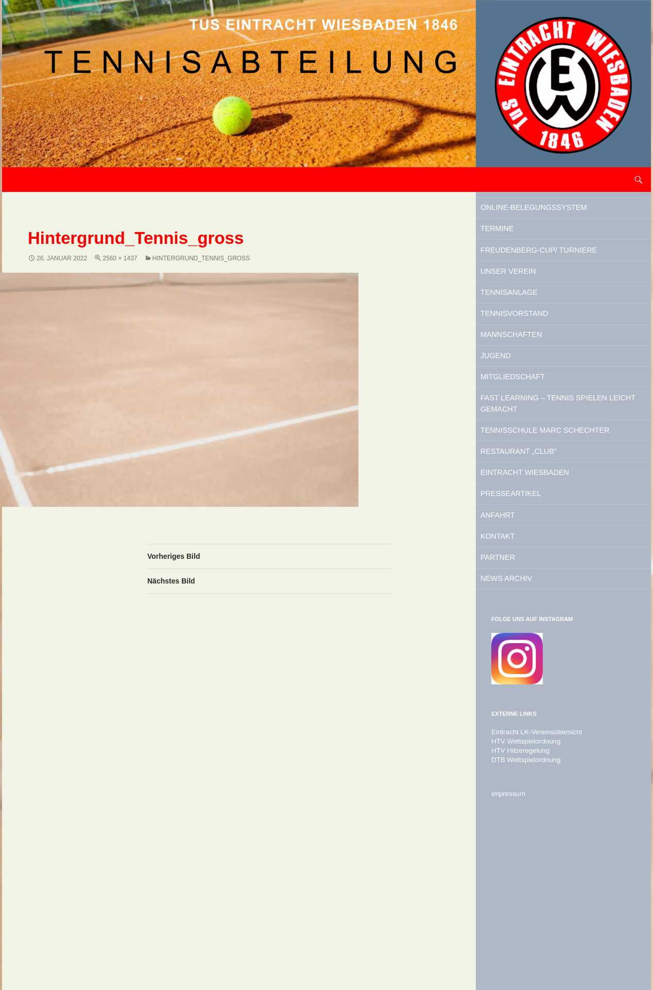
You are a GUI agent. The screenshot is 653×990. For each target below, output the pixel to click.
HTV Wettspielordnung (522, 883)
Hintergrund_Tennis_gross (201, 258)
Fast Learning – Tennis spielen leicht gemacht (559, 485)
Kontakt (515, 665)
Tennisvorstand (538, 372)
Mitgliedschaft (536, 451)
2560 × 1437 (119, 258)
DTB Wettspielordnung (522, 902)
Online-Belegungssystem (544, 218)
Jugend (512, 425)
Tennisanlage (531, 346)
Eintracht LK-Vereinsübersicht (532, 874)
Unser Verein (530, 320)
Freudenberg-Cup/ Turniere (544, 286)
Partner (515, 692)
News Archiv (527, 718)
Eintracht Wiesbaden (553, 587)
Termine (514, 252)
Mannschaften (534, 398)
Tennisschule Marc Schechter (547, 527)
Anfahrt (515, 639)
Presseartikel (533, 613)
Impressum (506, 936)
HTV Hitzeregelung (517, 892)
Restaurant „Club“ (544, 561)
